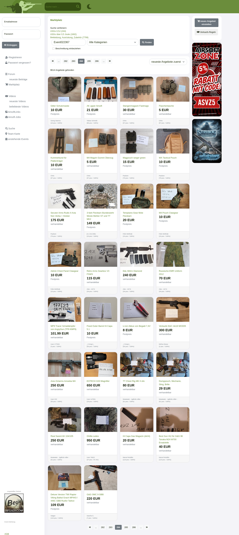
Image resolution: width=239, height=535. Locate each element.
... (59, 61)
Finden (147, 42)
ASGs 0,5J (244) (58, 31)
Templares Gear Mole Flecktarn (133, 214)
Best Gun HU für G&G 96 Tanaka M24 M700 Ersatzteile (171, 439)
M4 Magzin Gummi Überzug (100, 158)
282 (65, 61)
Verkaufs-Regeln (206, 32)
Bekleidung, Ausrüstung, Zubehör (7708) (69, 37)
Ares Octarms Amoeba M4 (63, 381)
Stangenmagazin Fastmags (136, 106)
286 (96, 61)
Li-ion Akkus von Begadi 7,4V (136, 326)
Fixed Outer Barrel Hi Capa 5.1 (99, 327)
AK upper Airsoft (94, 106)
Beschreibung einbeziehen (67, 48)
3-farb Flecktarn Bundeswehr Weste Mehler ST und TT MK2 (100, 216)
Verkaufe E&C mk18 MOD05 (172, 326)
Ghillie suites (93, 436)
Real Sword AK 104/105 (62, 436)
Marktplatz (56, 20)
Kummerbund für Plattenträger (58, 159)
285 (89, 61)
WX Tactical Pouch (168, 158)
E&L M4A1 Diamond (132, 271)
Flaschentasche (166, 106)
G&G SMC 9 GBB (95, 494)
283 (73, 61)
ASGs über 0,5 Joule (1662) (63, 34)
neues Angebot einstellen (207, 23)
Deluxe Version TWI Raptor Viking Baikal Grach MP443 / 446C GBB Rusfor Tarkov (64, 497)
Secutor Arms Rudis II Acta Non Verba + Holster (63, 214)
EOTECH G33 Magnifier (98, 381)
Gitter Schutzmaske (60, 106)
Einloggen (10, 45)
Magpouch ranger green (134, 158)
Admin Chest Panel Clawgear (64, 271)
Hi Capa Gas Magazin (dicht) (136, 436)
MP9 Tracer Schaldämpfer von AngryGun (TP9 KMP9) (63, 327)
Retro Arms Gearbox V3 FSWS (98, 272)
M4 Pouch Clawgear (168, 213)
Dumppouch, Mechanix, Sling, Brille (170, 382)
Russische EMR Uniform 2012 (170, 272)
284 (81, 61)
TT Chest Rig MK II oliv (134, 381)
